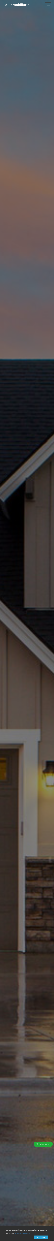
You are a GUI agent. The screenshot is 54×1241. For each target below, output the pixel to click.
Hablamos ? (43, 1144)
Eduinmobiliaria (16, 5)
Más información (22, 1233)
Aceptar (41, 1237)
